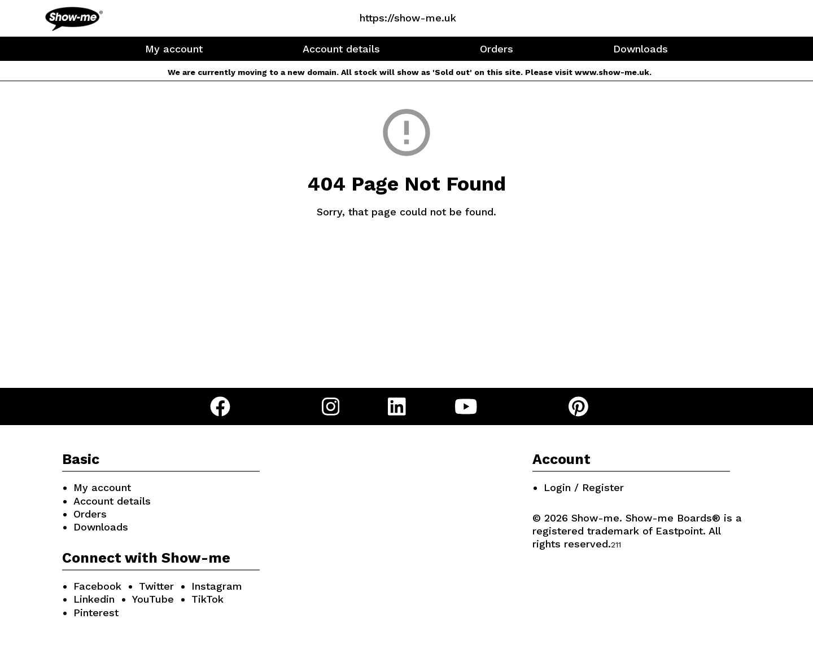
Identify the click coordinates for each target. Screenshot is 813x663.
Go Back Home (407, 264)
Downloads (640, 49)
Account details (341, 49)
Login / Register (584, 487)
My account (174, 49)
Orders (496, 49)
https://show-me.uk (408, 18)
